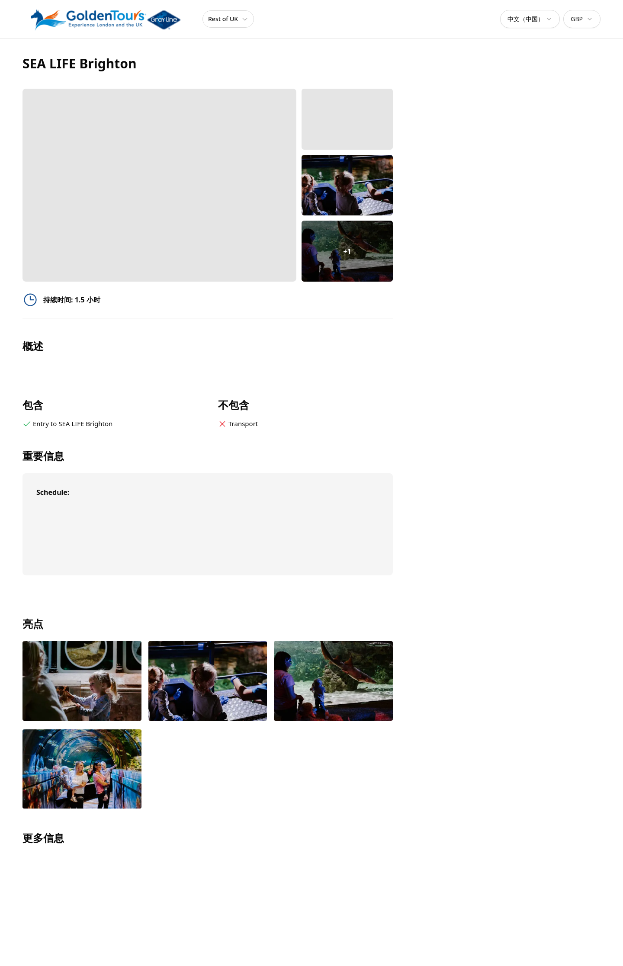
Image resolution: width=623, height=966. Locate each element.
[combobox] (530, 19)
